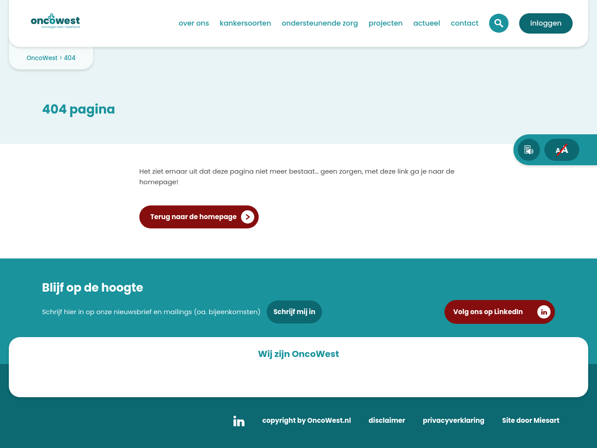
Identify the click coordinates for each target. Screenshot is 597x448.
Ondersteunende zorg (320, 23)
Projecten (386, 23)
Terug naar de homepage (193, 216)
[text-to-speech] (529, 150)
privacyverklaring (453, 420)
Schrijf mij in (294, 311)
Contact (464, 23)
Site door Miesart (530, 420)
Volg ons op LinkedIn (488, 311)
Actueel (426, 23)
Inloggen (546, 23)
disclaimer (387, 420)
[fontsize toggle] (561, 150)
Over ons (194, 23)
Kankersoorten (245, 23)
